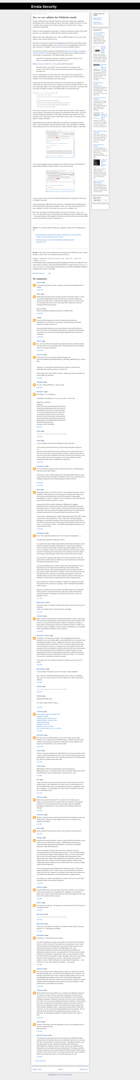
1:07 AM (39, 598)
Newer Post (37, 1069)
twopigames (41, 466)
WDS (38, 489)
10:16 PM (40, 462)
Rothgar (39, 838)
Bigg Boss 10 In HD (43, 724)
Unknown (40, 354)
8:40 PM (39, 387)
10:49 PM (40, 986)
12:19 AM (40, 529)
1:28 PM (39, 910)
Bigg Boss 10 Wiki (42, 716)
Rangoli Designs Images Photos (47, 718)
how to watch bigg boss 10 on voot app (49, 728)
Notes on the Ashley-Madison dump (99, 181)
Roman (39, 1022)
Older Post (84, 1069)
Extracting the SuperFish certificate (104, 67)
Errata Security (44, 7)
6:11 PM (39, 793)
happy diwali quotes (43, 722)
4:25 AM (39, 1031)
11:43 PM (40, 883)
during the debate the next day (47, 64)
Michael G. (40, 391)
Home (60, 1069)
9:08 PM (39, 692)
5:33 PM (39, 833)
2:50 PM (39, 682)
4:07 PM (39, 762)
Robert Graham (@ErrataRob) (97, 18)
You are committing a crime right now (99, 33)
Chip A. (39, 341)
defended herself (62, 45)
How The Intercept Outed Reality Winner (103, 49)
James (39, 750)
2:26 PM (39, 665)
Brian (38, 828)
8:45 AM (39, 810)
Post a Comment (40, 1061)
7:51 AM (39, 731)
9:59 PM (39, 436)
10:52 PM (40, 290)
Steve (39, 431)
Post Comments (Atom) (64, 1074)
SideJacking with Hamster (98, 83)
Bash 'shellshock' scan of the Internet (104, 115)
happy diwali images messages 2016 (48, 714)
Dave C (39, 902)
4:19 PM (39, 775)
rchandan (40, 711)
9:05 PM (39, 427)
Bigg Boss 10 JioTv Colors (45, 726)
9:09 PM (39, 707)
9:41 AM (39, 824)
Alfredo (39, 686)
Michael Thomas (42, 1035)
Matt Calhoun (41, 602)
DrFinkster (40, 735)
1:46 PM (39, 919)
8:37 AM (39, 964)
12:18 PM (40, 746)
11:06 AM (40, 337)
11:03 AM (40, 631)
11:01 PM (40, 313)
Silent (39, 294)
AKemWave (40, 935)
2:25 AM (39, 898)
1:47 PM (39, 931)
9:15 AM (39, 612)
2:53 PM (39, 1056)
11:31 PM (40, 485)
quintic (39, 282)
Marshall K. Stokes (43, 635)
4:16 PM (39, 378)
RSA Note (40, 483)
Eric (38, 779)
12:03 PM (40, 350)
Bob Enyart (40, 914)
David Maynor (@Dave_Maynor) (98, 23)
